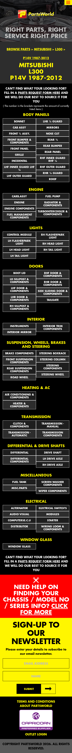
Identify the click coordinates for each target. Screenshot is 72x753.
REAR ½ (53, 139)
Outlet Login (36, 734)
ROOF (53, 179)
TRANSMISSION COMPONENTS (52, 434)
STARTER (52, 520)
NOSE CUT (52, 133)
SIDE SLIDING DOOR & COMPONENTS (53, 292)
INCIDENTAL (19, 161)
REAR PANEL (53, 152)
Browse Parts (18, 49)
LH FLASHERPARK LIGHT (19, 242)
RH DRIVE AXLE (52, 464)
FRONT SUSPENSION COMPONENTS (19, 361)
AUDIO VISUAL (19, 514)
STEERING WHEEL (52, 374)
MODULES (52, 514)
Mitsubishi (42, 49)
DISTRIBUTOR (19, 526)
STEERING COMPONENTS (52, 367)
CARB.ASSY (19, 196)
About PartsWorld (36, 706)
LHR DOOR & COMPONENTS (19, 298)
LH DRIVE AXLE (53, 458)
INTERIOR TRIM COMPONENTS (53, 327)
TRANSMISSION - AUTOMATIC (19, 434)
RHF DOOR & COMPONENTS (52, 274)
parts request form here (39, 93)
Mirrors (52, 127)
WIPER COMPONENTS (53, 491)
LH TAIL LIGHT (19, 256)
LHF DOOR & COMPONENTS (19, 289)
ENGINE (19, 202)
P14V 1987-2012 (36, 58)
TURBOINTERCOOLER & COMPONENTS (53, 212)
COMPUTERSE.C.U (19, 520)
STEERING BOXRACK (52, 353)
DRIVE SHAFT (52, 452)
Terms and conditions (36, 701)
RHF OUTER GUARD (53, 167)
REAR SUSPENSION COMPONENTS (19, 369)
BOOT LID (19, 273)
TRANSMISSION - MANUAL (53, 425)
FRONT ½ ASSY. (19, 133)
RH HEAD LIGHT (52, 243)
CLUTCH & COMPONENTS (19, 425)
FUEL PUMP (52, 196)
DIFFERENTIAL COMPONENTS (19, 460)
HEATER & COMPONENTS (19, 405)
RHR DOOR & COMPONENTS (52, 283)
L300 (58, 49)
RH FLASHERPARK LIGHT (52, 236)
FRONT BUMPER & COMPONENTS (19, 141)
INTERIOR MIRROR (19, 332)
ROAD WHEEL (19, 377)
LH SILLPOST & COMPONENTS (19, 280)
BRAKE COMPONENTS (19, 353)
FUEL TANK (19, 482)
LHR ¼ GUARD (52, 121)
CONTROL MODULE (19, 234)
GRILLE (19, 154)
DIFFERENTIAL (19, 452)
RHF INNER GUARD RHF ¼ (52, 159)
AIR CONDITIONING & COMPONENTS (19, 396)
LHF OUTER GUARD (19, 176)
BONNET (19, 121)
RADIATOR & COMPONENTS (52, 204)
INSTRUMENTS (19, 326)
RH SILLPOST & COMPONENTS (19, 307)
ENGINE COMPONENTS (19, 208)
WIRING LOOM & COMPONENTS (52, 528)
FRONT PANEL (19, 148)
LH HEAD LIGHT (19, 249)
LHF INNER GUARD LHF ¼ (19, 168)
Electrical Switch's (53, 508)
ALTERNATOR (19, 508)
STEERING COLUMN (52, 359)
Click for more (44, 609)
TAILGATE (53, 300)
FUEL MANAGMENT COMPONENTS (19, 216)
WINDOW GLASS (19, 546)
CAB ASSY (19, 127)
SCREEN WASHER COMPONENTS (52, 483)
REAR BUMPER (52, 145)
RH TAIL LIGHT (53, 249)
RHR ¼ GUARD (53, 173)
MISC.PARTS (19, 488)
